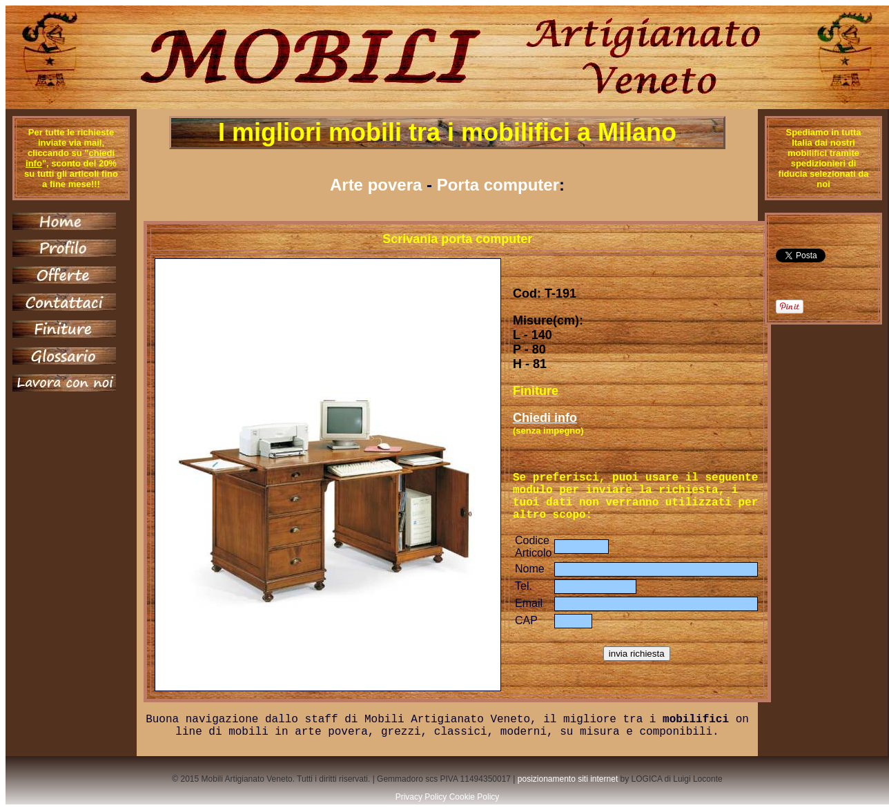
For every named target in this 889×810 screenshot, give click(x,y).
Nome (530, 569)
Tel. (523, 586)
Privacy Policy (421, 797)
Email (529, 603)
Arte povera (376, 184)
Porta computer (498, 184)
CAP (526, 620)
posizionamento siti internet (568, 779)
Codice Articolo (533, 546)
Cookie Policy (474, 797)
